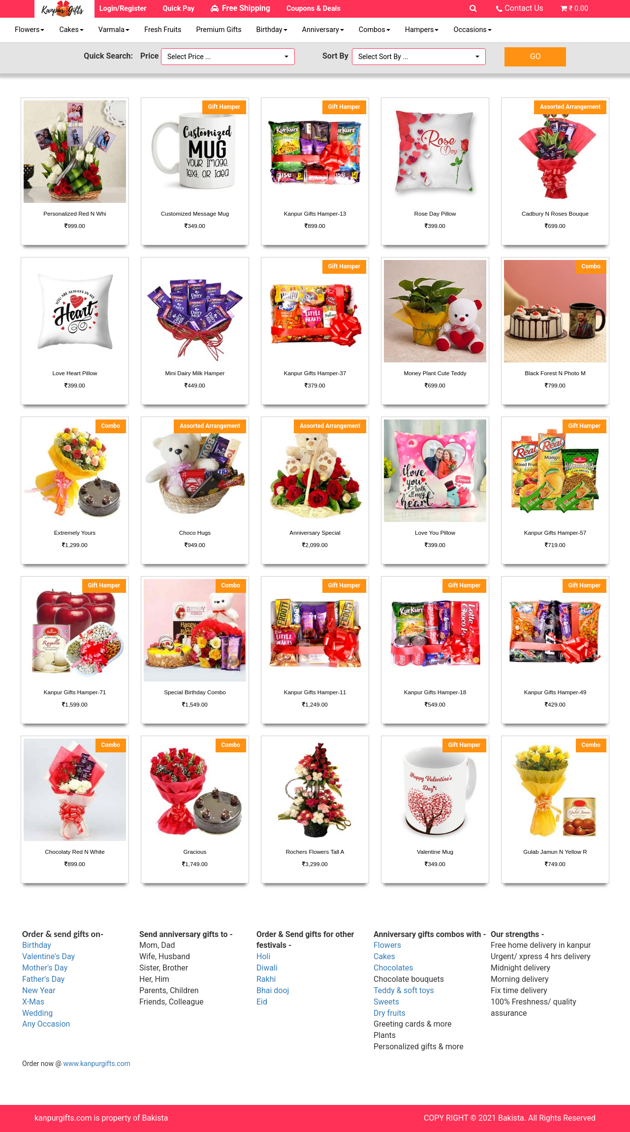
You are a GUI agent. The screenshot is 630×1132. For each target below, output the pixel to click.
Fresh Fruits (162, 30)
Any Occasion (46, 1024)
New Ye (35, 990)
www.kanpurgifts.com (96, 1063)
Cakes (71, 30)
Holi (263, 956)
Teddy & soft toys (404, 990)
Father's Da (41, 979)
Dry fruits (390, 1013)
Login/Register (123, 8)
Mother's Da (43, 967)
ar (51, 990)
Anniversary (323, 30)
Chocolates (393, 967)
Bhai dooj (272, 990)
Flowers (29, 30)
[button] (228, 56)
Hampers (422, 30)
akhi (268, 979)
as (40, 1001)
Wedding (37, 1013)
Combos (374, 30)
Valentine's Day (48, 956)
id (264, 1001)
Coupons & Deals (313, 8)
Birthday (271, 30)
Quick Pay (178, 8)
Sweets (386, 1001)
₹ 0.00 (578, 8)
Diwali (267, 967)
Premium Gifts (218, 30)
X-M (29, 1001)
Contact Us (523, 8)
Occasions (472, 30)
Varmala (113, 30)
